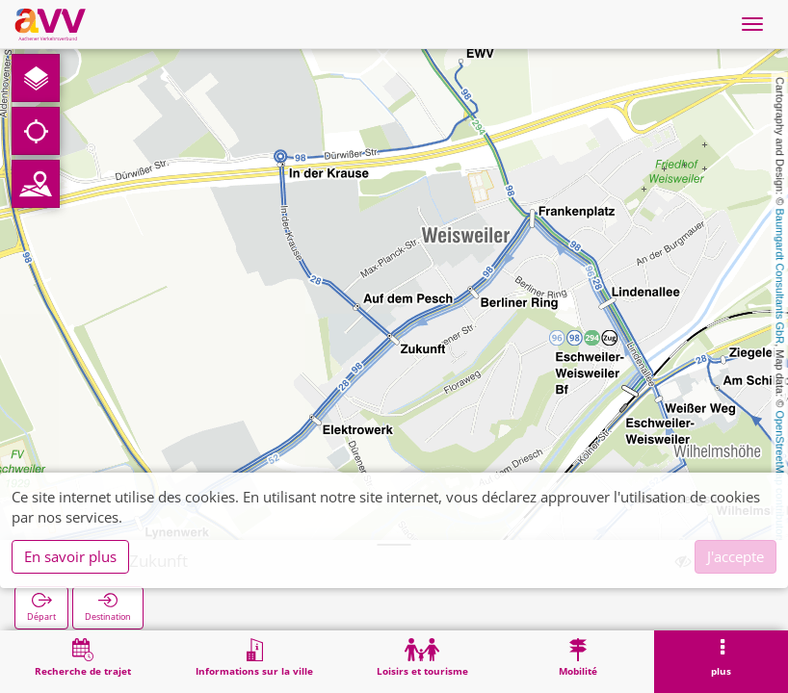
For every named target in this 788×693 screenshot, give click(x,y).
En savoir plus (70, 556)
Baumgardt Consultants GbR (780, 277)
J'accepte (735, 556)
